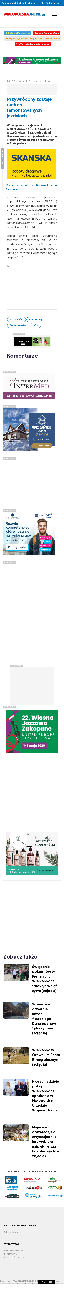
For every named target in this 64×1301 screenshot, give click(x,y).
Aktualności (16, 319)
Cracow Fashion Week (46, 33)
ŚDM (35, 325)
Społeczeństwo (18, 325)
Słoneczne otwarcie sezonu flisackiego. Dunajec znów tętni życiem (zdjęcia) (44, 1018)
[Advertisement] (29, 481)
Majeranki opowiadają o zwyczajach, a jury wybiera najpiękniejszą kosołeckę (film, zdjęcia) (46, 1141)
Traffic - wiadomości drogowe (32, 44)
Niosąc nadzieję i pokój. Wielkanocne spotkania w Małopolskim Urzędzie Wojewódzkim (46, 1095)
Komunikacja (36, 319)
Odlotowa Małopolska (17, 33)
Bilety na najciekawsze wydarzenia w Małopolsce (33, 38)
